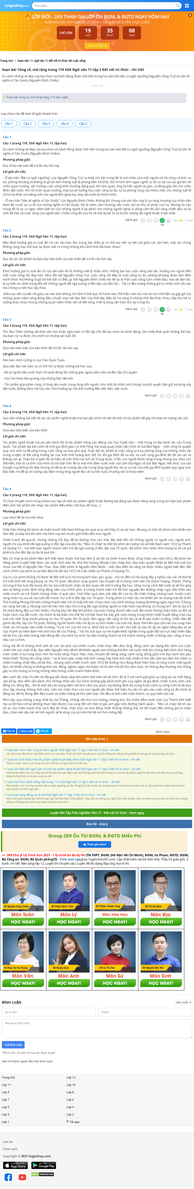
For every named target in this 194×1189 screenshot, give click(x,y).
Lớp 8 (70, 1092)
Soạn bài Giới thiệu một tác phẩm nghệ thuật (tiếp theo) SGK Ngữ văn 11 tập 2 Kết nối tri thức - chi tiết (73, 759)
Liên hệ (8, 1142)
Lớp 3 (5, 1114)
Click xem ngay (71, 859)
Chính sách (10, 1149)
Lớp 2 (70, 1114)
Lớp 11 (6, 1085)
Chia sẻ (8, 731)
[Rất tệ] (142, 220)
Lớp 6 (70, 1099)
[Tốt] (162, 220)
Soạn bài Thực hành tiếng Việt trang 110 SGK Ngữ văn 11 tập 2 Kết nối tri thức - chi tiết (63, 782)
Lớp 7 (5, 1099)
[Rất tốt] (168, 220)
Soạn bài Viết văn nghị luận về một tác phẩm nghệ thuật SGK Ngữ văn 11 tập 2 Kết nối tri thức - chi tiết (73, 769)
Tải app (72, 1122)
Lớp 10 (71, 1085)
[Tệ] (149, 220)
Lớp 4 (70, 1107)
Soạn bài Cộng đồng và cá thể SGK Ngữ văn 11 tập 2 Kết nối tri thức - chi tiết (56, 795)
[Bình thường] (155, 220)
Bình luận (25, 731)
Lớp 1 (5, 1122)
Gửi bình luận (13, 1044)
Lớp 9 (5, 1092)
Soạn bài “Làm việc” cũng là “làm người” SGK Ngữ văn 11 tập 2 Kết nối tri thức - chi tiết (63, 750)
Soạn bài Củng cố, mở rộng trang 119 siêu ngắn (37, 97)
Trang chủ (8, 1077)
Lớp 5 (5, 1107)
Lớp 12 (71, 1077)
